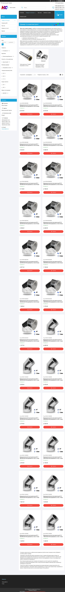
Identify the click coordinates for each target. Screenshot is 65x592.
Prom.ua (38, 589)
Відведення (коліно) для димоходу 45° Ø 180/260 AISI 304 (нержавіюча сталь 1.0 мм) (53, 536)
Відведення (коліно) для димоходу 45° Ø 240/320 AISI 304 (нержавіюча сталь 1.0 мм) (29, 497)
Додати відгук (60, 3)
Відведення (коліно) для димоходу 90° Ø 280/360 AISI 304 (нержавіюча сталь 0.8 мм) (53, 184)
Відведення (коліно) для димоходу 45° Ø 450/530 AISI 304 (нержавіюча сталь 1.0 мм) (29, 379)
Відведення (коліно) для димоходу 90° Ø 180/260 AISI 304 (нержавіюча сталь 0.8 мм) (29, 301)
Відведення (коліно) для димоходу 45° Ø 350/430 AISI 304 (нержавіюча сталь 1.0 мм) (29, 418)
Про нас (40, 12)
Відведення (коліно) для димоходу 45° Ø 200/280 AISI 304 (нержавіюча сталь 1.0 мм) (29, 536)
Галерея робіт (23, 16)
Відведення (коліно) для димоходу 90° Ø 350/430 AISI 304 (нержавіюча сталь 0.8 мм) (53, 145)
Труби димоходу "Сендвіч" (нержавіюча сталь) (25, 65)
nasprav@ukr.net (5, 128)
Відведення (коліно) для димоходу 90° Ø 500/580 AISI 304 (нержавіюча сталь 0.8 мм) (29, 106)
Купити (30, 114)
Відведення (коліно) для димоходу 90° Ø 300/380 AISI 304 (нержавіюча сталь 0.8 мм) (29, 184)
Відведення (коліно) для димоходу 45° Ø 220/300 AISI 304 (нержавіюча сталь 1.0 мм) (53, 497)
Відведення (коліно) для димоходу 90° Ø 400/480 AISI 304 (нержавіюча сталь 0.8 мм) (29, 145)
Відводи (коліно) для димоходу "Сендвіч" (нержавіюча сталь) (40, 65)
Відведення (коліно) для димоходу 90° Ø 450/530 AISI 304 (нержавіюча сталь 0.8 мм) (53, 106)
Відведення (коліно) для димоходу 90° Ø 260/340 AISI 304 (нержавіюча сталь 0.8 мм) (29, 223)
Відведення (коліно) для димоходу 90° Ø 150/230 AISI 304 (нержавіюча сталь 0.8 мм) (29, 340)
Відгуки (3, 31)
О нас (3, 583)
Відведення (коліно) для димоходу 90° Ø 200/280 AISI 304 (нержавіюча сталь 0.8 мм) (53, 262)
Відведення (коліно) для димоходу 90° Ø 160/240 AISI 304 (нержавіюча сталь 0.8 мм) (53, 301)
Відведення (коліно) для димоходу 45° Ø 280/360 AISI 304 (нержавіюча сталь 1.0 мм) (29, 458)
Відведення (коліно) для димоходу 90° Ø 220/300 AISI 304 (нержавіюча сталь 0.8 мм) (29, 262)
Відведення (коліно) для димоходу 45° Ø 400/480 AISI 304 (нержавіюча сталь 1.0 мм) (53, 379)
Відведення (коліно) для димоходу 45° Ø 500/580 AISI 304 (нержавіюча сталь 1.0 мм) (53, 340)
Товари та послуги (30, 12)
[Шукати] (22, 8)
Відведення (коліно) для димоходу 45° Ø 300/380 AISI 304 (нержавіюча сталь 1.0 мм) (53, 418)
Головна (22, 12)
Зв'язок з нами (47, 12)
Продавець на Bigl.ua (32, 590)
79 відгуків (53, 0)
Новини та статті (5, 28)
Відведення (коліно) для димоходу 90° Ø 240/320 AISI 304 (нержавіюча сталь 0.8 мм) (53, 223)
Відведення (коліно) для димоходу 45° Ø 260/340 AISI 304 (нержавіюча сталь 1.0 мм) (53, 458)
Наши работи (5, 581)
